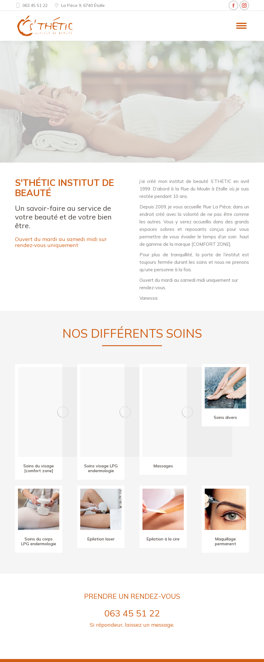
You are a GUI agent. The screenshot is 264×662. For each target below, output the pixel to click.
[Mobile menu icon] (241, 25)
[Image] (63, 412)
